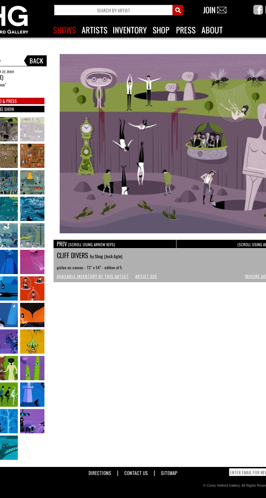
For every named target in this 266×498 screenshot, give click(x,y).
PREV (86, 244)
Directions (100, 472)
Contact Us (136, 472)
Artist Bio (146, 276)
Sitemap (169, 472)
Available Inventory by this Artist (93, 276)
